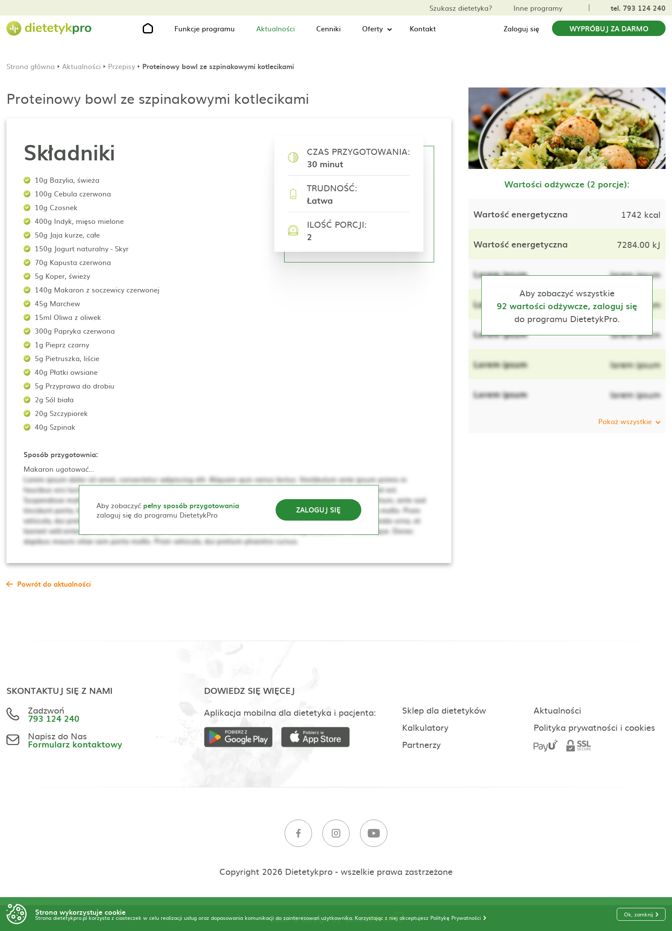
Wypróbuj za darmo (609, 28)
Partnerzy (421, 744)
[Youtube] (373, 833)
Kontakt (423, 28)
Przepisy (121, 66)
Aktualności (275, 28)
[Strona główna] (49, 28)
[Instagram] (336, 833)
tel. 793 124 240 (638, 7)
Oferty (372, 28)
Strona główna (30, 66)
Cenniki (328, 28)
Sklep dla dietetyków (444, 709)
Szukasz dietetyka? (460, 7)
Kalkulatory (425, 727)
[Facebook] (298, 833)
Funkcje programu (204, 28)
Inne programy (537, 7)
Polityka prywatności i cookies (594, 727)
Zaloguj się (521, 28)
